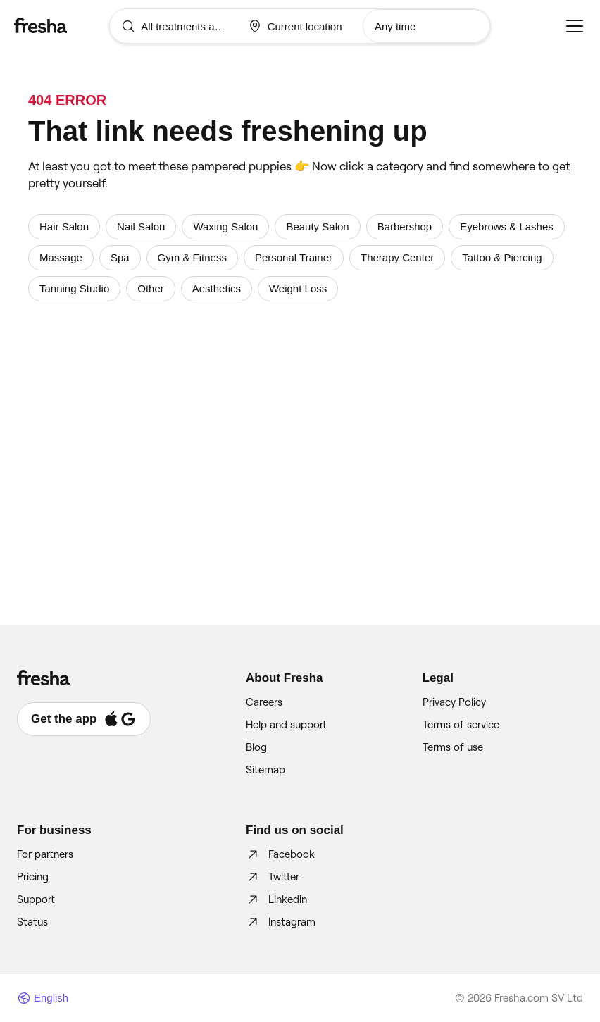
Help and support (286, 724)
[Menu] (574, 26)
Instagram (280, 922)
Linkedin (276, 899)
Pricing (33, 877)
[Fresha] (61, 25)
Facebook (280, 854)
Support (36, 899)
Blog (256, 747)
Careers (264, 702)
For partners (45, 854)
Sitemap (265, 769)
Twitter (272, 877)
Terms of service (461, 724)
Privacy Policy (454, 702)
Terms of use (453, 747)
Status (32, 922)
